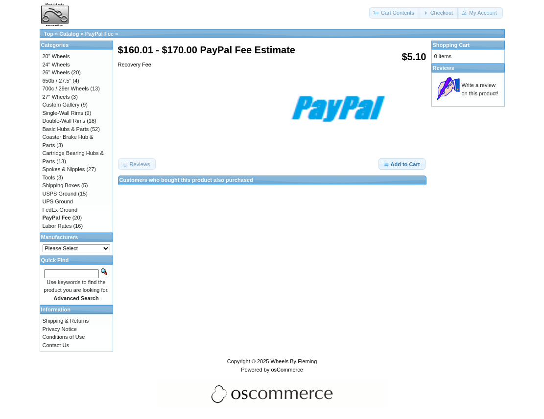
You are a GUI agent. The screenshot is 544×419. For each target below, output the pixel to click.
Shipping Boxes (61, 185)
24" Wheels (56, 64)
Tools (49, 177)
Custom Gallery (61, 105)
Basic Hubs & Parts (66, 129)
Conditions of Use (64, 337)
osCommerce (287, 370)
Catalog (69, 34)
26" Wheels (56, 72)
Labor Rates (57, 226)
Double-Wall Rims (64, 121)
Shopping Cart (451, 45)
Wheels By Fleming (294, 361)
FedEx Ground (60, 210)
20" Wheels (56, 56)
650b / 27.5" (57, 81)
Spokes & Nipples (64, 169)
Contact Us (56, 345)
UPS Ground (58, 201)
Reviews (443, 68)
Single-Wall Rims (63, 113)
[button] (394, 13)
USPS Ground (60, 194)
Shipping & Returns (66, 321)
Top (48, 34)
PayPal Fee (99, 34)
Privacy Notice (60, 329)
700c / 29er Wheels (66, 88)
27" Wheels (56, 97)
